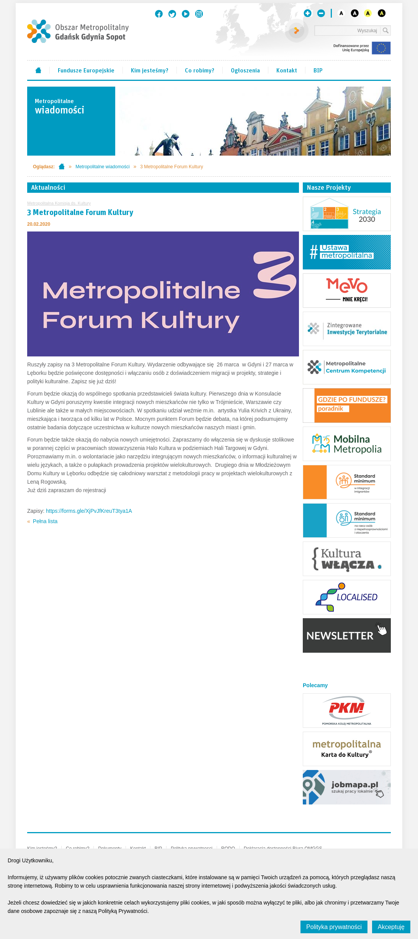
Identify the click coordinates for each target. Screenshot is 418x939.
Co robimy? (199, 70)
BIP (318, 70)
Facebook (159, 14)
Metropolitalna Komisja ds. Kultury (59, 203)
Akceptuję (391, 927)
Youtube (185, 14)
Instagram (199, 14)
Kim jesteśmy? (149, 70)
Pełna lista (45, 521)
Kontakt (286, 70)
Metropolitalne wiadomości (102, 166)
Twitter (172, 14)
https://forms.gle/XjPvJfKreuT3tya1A (88, 511)
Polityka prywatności (334, 927)
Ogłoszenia (245, 70)
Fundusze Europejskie (86, 70)
